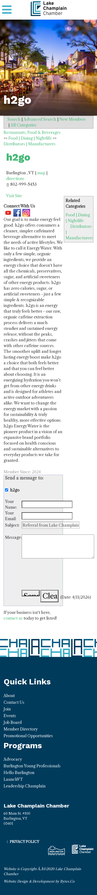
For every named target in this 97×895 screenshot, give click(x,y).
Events (10, 715)
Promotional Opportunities (28, 735)
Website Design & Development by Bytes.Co (39, 881)
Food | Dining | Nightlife (30, 138)
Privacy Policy (24, 842)
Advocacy (13, 759)
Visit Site (14, 195)
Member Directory (21, 729)
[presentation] (58, 575)
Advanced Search (40, 119)
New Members (72, 119)
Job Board (13, 722)
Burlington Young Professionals (32, 766)
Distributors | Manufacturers (30, 144)
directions (15, 178)
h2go (18, 157)
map (41, 172)
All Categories (23, 125)
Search (13, 119)
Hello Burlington (19, 772)
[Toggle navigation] (7, 9)
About (9, 695)
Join (7, 709)
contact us (13, 618)
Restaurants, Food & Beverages (32, 132)
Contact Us (14, 702)
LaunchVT (13, 779)
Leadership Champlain (25, 786)
